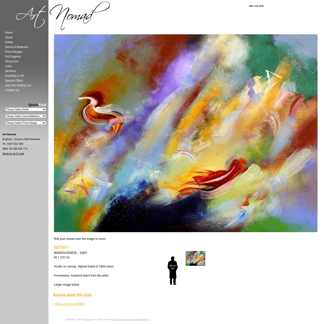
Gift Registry (13, 56)
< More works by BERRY (69, 304)
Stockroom (12, 61)
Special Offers (14, 80)
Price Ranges (13, 51)
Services (10, 71)
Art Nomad (88, 319)
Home (9, 32)
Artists (9, 42)
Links (8, 66)
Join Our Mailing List (18, 85)
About (8, 37)
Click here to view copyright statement (131, 319)
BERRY (61, 247)
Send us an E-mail (13, 153)
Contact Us (12, 90)
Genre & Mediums (16, 47)
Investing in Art (14, 75)
